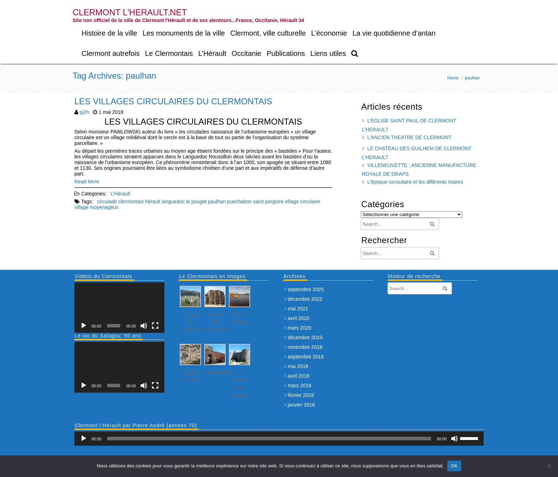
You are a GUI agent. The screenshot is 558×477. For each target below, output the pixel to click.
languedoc (173, 201)
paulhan (217, 201)
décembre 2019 (305, 337)
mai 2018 (298, 366)
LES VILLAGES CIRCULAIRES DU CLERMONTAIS (173, 101)
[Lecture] (83, 325)
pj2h (84, 112)
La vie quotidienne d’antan (394, 33)
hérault (152, 201)
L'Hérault (120, 193)
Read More (86, 181)
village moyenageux (96, 207)
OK (454, 465)
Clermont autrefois (110, 53)
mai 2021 (298, 308)
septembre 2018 (306, 357)
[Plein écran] (155, 325)
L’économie (329, 33)
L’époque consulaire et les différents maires (415, 182)
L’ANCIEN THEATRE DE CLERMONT (409, 137)
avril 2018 (299, 376)
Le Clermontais (169, 53)
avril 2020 (299, 318)
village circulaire (302, 201)
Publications (286, 53)
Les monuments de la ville (184, 33)
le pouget (196, 201)
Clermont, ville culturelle (268, 33)
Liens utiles (328, 53)
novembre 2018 (305, 347)
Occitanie (246, 53)
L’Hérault (212, 53)
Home (453, 77)
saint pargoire (268, 201)
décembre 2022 (305, 299)
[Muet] (143, 325)
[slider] (269, 438)
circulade (107, 201)
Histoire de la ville (109, 33)
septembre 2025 (306, 289)
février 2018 (301, 395)
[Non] (549, 466)
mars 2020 (299, 328)
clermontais (131, 201)
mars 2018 (299, 385)
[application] (119, 307)
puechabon (239, 201)
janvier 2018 (301, 405)
